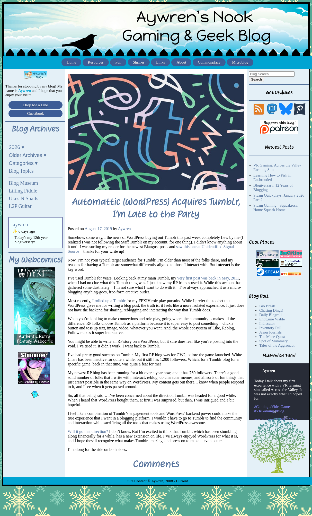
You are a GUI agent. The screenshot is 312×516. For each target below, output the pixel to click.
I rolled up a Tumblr (108, 301)
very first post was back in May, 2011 (208, 278)
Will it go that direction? (88, 431)
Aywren (124, 228)
